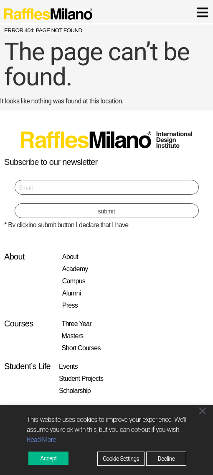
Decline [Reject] (166, 458)
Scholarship (75, 390)
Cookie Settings (121, 458)
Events (68, 366)
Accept (48, 458)
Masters (73, 335)
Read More (41, 440)
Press (70, 305)
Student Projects (81, 378)
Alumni (71, 293)
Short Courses (81, 348)
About (70, 256)
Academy (75, 268)
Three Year (76, 323)
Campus (73, 281)
